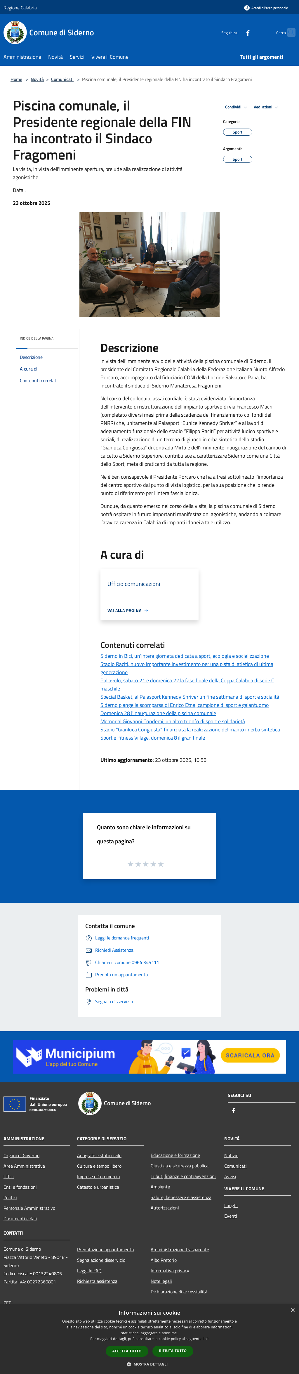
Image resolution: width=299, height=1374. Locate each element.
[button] (149, 1364)
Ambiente (160, 1186)
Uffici (9, 1176)
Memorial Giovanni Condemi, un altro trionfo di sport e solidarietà (172, 721)
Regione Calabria (20, 7)
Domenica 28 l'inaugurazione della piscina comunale (158, 713)
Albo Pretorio (164, 1260)
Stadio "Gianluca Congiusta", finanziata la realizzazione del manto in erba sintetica (190, 729)
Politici (10, 1197)
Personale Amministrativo (29, 1208)
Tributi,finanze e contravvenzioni (183, 1176)
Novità (37, 79)
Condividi (237, 107)
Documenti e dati (20, 1218)
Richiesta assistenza (97, 1281)
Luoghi (231, 1205)
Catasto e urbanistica (98, 1186)
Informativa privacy (170, 1270)
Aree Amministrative (24, 1165)
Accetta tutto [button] (127, 1351)
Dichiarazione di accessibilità (179, 1291)
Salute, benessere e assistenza (181, 1197)
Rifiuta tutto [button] (173, 1350)
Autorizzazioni (165, 1207)
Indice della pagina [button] (36, 338)
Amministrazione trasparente (180, 1249)
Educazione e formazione (175, 1155)
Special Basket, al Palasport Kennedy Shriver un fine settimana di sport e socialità (189, 697)
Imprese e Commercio (98, 1176)
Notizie (231, 1155)
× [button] (292, 1310)
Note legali (161, 1281)
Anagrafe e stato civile (99, 1155)
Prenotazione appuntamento (105, 1249)
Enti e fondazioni (20, 1186)
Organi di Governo (21, 1155)
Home (16, 79)
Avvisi (230, 1176)
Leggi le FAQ (89, 1270)
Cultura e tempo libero (99, 1165)
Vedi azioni (267, 107)
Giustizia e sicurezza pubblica (179, 1165)
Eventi (230, 1215)
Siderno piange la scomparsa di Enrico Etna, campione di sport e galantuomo (184, 705)
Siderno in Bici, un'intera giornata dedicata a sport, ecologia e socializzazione (184, 656)
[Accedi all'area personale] (266, 8)
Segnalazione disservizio (101, 1260)
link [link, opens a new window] (206, 1338)
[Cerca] (288, 32)
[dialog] (149, 1339)
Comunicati (62, 79)
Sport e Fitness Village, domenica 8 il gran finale (152, 738)
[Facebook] (236, 32)
